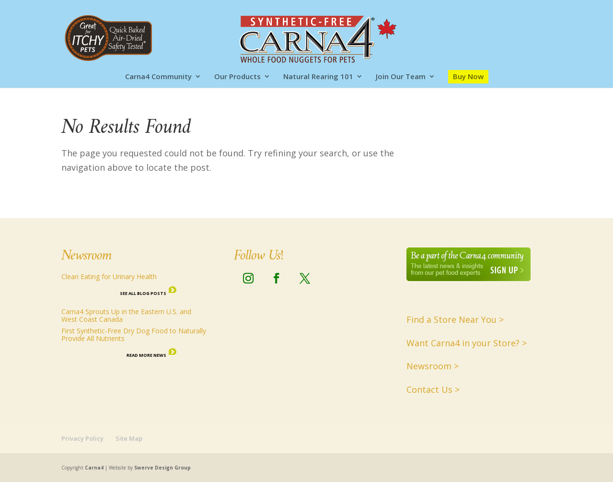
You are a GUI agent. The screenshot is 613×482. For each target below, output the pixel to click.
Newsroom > (432, 366)
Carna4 (94, 467)
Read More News (146, 355)
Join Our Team (401, 77)
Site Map (129, 438)
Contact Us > (433, 389)
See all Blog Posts (143, 293)
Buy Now (468, 76)
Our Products (237, 77)
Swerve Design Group (162, 467)
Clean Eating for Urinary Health (109, 276)
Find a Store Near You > (455, 319)
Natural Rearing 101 (318, 77)
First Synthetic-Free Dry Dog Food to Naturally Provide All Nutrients (133, 334)
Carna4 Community (158, 77)
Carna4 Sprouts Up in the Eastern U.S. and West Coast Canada (126, 315)
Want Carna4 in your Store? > (466, 343)
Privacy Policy (82, 438)
